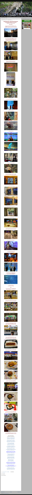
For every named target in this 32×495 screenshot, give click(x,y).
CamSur (5, 16)
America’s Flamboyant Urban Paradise (11, 468)
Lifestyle (28, 16)
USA (3, 472)
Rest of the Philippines (9, 16)
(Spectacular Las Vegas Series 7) (11, 455)
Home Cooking (18, 16)
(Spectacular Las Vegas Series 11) (11, 466)
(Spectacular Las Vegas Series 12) (11, 469)
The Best (22, 16)
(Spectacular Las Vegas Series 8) (11, 458)
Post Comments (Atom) (6, 493)
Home (2, 16)
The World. (14, 16)
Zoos (4, 472)
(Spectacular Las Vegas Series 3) (11, 444)
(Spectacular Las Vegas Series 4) (11, 447)
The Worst (25, 16)
